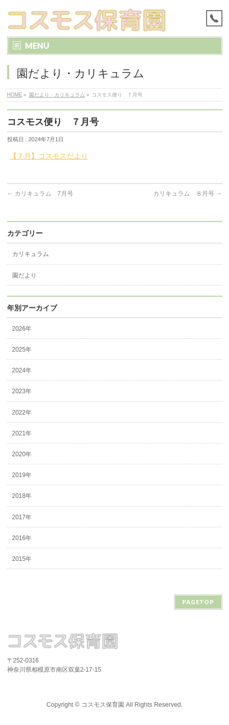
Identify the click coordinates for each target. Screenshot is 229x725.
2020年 (22, 454)
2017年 (22, 517)
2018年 (22, 495)
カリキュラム (30, 254)
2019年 (22, 475)
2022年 (22, 412)
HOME (14, 95)
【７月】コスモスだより (49, 156)
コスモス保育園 (102, 704)
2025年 (22, 349)
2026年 (22, 328)
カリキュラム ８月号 (187, 193)
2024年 (22, 370)
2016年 (22, 538)
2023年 (22, 391)
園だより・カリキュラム (57, 95)
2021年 (22, 433)
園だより (24, 275)
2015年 (22, 558)
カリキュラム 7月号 (40, 193)
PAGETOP (198, 601)
